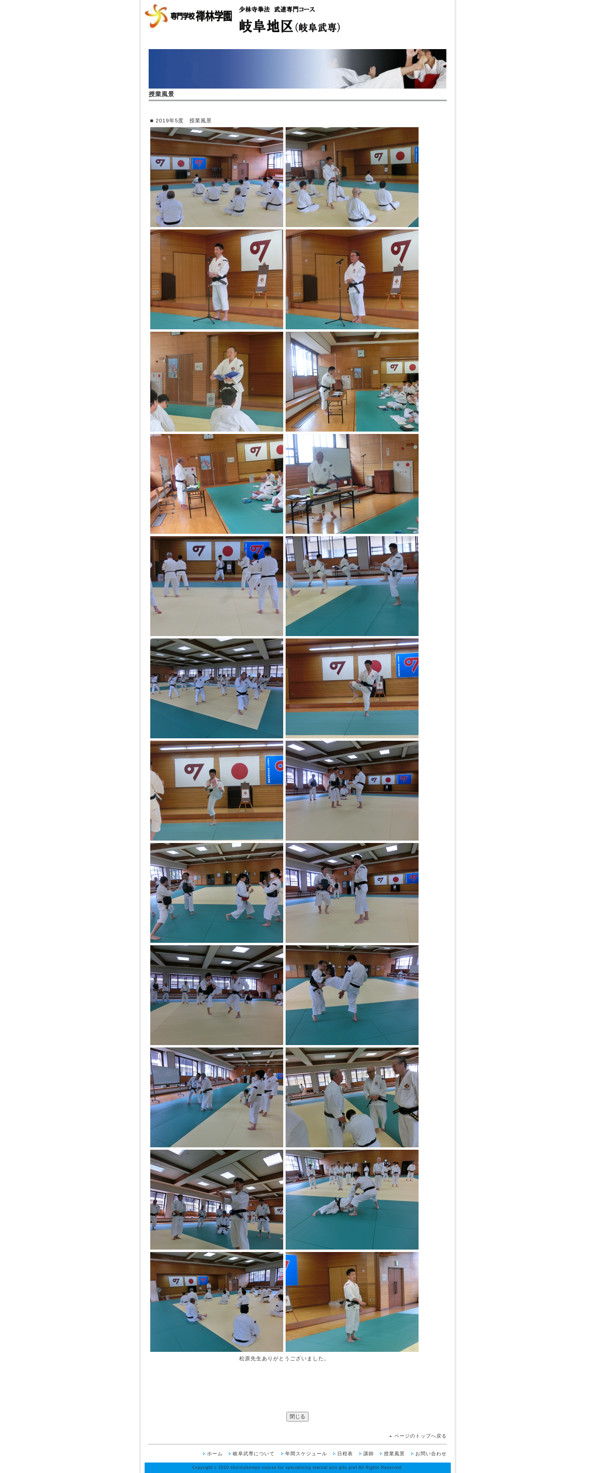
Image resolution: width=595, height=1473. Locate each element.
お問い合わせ (431, 1453)
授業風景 (394, 1453)
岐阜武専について (254, 1453)
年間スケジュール (306, 1453)
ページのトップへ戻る (420, 1436)
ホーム (215, 1453)
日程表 (345, 1453)
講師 (368, 1453)
